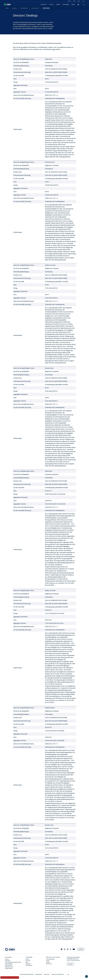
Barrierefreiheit (38, 974)
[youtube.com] (74, 949)
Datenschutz (46, 974)
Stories (47, 960)
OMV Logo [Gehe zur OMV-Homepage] (7, 4)
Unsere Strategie (8, 963)
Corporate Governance (35, 8)
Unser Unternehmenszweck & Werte (13, 962)
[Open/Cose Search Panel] (84, 4)
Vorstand (7, 959)
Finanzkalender (29, 965)
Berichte (27, 959)
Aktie (27, 962)
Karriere (48, 962)
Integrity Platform (8, 968)
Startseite (7, 8)
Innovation (51, 4)
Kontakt (81, 949)
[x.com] (64, 949)
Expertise (58, 4)
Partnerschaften (8, 965)
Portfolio (73, 4)
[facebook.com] (70, 949)
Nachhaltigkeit (66, 4)
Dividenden (28, 963)
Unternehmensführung (24, 8)
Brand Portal (49, 963)
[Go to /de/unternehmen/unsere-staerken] (78, 4)
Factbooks (28, 960)
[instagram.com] (67, 949)
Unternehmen (44, 4)
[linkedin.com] (61, 949)
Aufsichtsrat (7, 960)
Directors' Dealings (46, 8)
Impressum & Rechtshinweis (57, 974)
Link (53, 49)
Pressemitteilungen (50, 959)
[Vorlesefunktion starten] (81, 4)
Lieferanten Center (9, 966)
